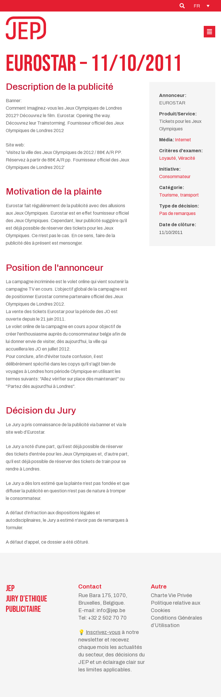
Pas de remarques (177, 213)
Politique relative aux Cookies (175, 606)
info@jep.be (111, 610)
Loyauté (167, 158)
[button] (209, 31)
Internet (183, 139)
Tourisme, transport (179, 195)
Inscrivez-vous (103, 632)
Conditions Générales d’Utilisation (176, 621)
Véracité (186, 158)
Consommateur (174, 176)
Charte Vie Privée (171, 595)
